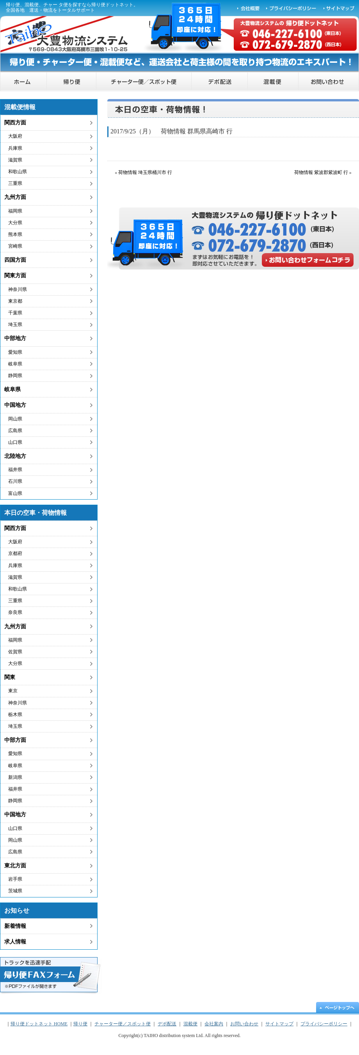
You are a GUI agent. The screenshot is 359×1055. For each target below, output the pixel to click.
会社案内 (213, 1024)
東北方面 (15, 866)
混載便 (273, 81)
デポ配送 (220, 81)
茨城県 (15, 891)
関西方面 (15, 123)
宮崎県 (15, 246)
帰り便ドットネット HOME (23, 81)
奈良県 (15, 612)
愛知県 (15, 352)
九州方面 (15, 197)
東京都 (15, 301)
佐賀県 (15, 651)
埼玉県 (15, 324)
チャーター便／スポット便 (144, 81)
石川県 (15, 481)
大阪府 (15, 136)
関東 (9, 677)
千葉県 (15, 313)
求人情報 (15, 942)
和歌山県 (17, 171)
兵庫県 (15, 148)
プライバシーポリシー (291, 8)
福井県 (15, 469)
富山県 (15, 493)
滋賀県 (15, 160)
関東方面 (15, 275)
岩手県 (15, 879)
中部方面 (15, 740)
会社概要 (248, 8)
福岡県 (15, 211)
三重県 (15, 183)
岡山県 (15, 419)
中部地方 (15, 338)
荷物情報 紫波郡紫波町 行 (321, 172)
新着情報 (15, 926)
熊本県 (15, 234)
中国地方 (15, 405)
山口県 (15, 442)
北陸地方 (15, 456)
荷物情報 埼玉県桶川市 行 (145, 172)
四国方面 (15, 260)
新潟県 (15, 777)
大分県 (15, 222)
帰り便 (71, 81)
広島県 (15, 430)
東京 (13, 690)
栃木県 (15, 714)
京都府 (15, 553)
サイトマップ (339, 8)
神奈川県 (17, 289)
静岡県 (15, 375)
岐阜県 (15, 364)
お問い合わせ (329, 81)
